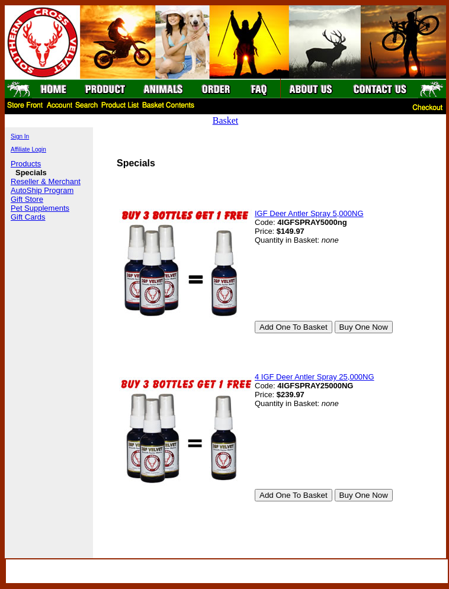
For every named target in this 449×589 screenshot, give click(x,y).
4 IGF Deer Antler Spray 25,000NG (314, 376)
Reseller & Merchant (46, 181)
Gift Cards (28, 217)
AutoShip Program (42, 190)
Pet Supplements (40, 208)
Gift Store (27, 199)
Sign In (20, 136)
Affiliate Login (28, 149)
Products (26, 163)
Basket (226, 120)
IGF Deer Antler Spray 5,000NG (309, 213)
